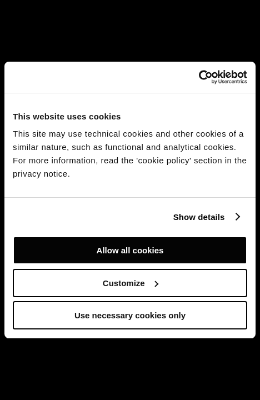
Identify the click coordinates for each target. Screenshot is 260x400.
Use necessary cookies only (130, 315)
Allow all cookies (130, 250)
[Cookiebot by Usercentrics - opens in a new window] (198, 77)
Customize (130, 283)
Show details (199, 217)
